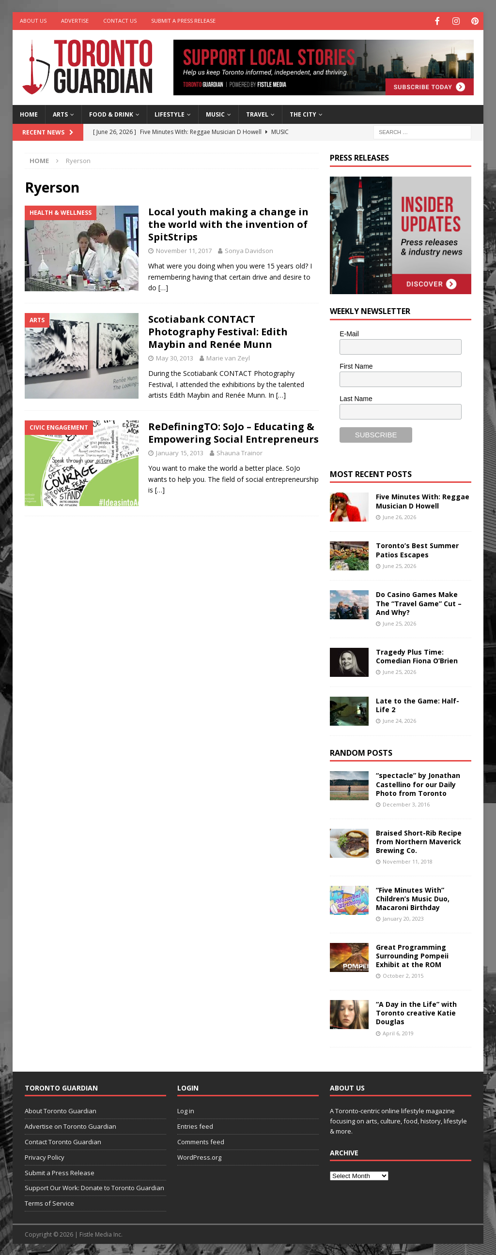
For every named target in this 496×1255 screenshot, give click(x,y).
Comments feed (200, 1140)
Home (29, 113)
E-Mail (349, 333)
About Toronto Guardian (60, 1110)
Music (215, 113)
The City (303, 113)
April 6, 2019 (398, 1032)
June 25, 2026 (399, 564)
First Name (356, 365)
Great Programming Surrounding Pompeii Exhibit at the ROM (412, 954)
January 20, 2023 (403, 917)
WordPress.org (199, 1156)
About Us (33, 20)
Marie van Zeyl (228, 357)
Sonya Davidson (249, 249)
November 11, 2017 (184, 249)
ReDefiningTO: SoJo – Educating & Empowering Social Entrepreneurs (233, 432)
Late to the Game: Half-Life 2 (417, 704)
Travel (257, 113)
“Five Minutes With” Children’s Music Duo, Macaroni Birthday (413, 897)
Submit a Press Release (183, 20)
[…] (163, 286)
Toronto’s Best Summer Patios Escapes (417, 549)
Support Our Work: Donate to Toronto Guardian (94, 1186)
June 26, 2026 (399, 516)
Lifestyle (170, 113)
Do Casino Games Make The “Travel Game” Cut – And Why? (419, 602)
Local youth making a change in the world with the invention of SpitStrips (228, 223)
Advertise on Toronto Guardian (70, 1125)
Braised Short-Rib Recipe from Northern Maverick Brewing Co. (419, 840)
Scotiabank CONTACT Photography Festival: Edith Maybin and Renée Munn (218, 331)
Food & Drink (111, 113)
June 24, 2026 (399, 719)
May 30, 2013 (174, 357)
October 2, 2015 (403, 974)
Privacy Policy (44, 1156)
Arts (60, 113)
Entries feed (195, 1125)
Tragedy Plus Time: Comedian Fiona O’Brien (417, 655)
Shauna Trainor (240, 452)
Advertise (75, 20)
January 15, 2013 (179, 452)
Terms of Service (49, 1202)
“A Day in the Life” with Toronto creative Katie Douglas (416, 1012)
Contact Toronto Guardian (63, 1140)
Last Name (356, 398)
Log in (185, 1110)
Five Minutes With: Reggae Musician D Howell (422, 500)
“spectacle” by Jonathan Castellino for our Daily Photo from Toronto (418, 783)
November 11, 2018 (408, 860)
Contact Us (120, 20)
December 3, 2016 (406, 803)
